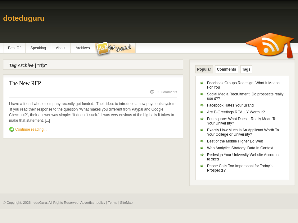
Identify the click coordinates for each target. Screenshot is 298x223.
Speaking (38, 48)
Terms (112, 202)
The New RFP (25, 83)
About (60, 48)
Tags (246, 69)
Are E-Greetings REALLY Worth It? (236, 112)
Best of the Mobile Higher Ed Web (235, 141)
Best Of (14, 48)
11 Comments (166, 92)
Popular (204, 69)
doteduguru (23, 18)
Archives (82, 48)
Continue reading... (31, 129)
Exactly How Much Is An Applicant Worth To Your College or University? (243, 132)
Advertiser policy (92, 202)
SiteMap (126, 202)
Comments (226, 69)
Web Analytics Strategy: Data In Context (240, 148)
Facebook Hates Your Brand (230, 105)
